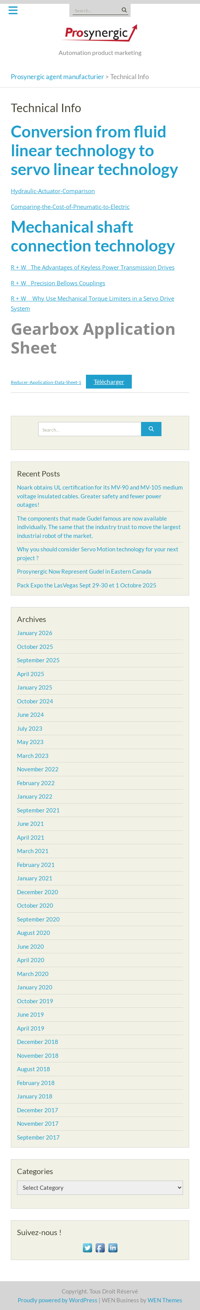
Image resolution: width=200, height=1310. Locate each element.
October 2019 (35, 1000)
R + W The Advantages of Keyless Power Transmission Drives (93, 267)
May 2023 (30, 741)
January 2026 (34, 632)
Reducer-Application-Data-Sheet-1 (46, 382)
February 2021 (36, 864)
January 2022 (34, 796)
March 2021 (33, 850)
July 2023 (29, 728)
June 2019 (30, 1014)
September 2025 (38, 660)
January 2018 (34, 1096)
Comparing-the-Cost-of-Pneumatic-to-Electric (70, 206)
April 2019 (30, 1028)
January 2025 (34, 687)
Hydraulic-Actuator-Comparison (53, 191)
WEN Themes (165, 1300)
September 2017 (38, 1137)
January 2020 (34, 987)
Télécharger (109, 381)
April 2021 (30, 837)
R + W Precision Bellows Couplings (58, 283)
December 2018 (37, 1041)
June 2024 (30, 714)
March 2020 (33, 973)
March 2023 (33, 755)
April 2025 (30, 673)
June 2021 (30, 823)
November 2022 (38, 769)
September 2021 (38, 810)
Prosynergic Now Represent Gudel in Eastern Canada (84, 571)
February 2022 (36, 782)
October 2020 (35, 905)
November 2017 (38, 1123)
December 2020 (37, 891)
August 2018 (33, 1068)
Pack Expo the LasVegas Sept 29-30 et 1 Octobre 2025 (86, 585)
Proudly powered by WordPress (57, 1300)
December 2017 (37, 1110)
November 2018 (38, 1055)
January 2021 (34, 878)
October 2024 (35, 701)
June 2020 (30, 946)
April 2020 (30, 959)
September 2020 (38, 919)
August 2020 (33, 932)
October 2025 (35, 646)
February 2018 (36, 1082)
